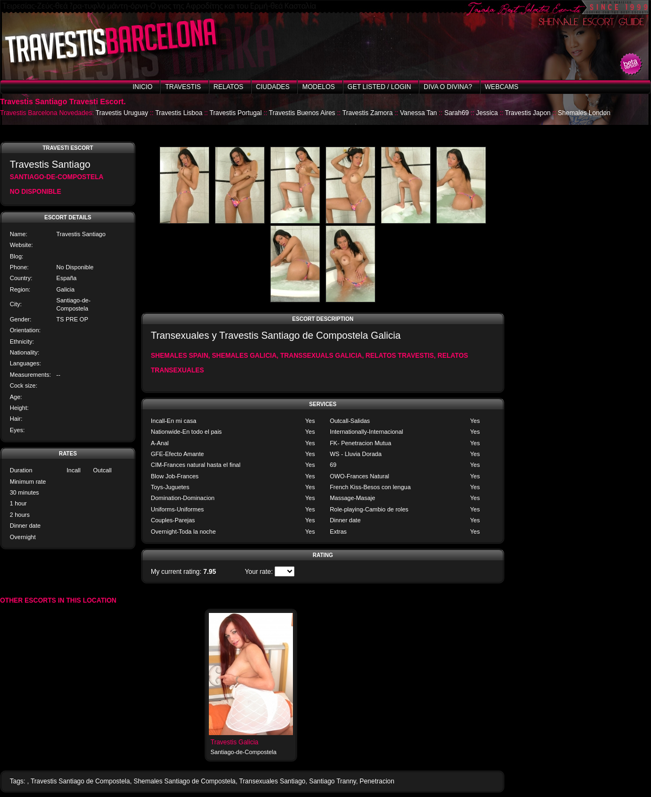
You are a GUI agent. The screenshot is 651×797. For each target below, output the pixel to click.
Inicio (142, 87)
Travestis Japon (528, 113)
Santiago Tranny (332, 781)
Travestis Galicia (234, 742)
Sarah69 (456, 113)
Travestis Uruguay (121, 113)
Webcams (502, 87)
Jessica (487, 113)
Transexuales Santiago (272, 781)
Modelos (318, 87)
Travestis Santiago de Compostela (80, 781)
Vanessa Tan (418, 113)
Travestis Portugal (235, 113)
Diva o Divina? (448, 87)
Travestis (183, 87)
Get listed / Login (379, 87)
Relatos (229, 87)
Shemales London (584, 113)
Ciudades (273, 87)
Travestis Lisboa (178, 113)
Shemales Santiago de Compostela (184, 781)
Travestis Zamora (367, 113)
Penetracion (377, 781)
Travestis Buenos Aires (302, 113)
